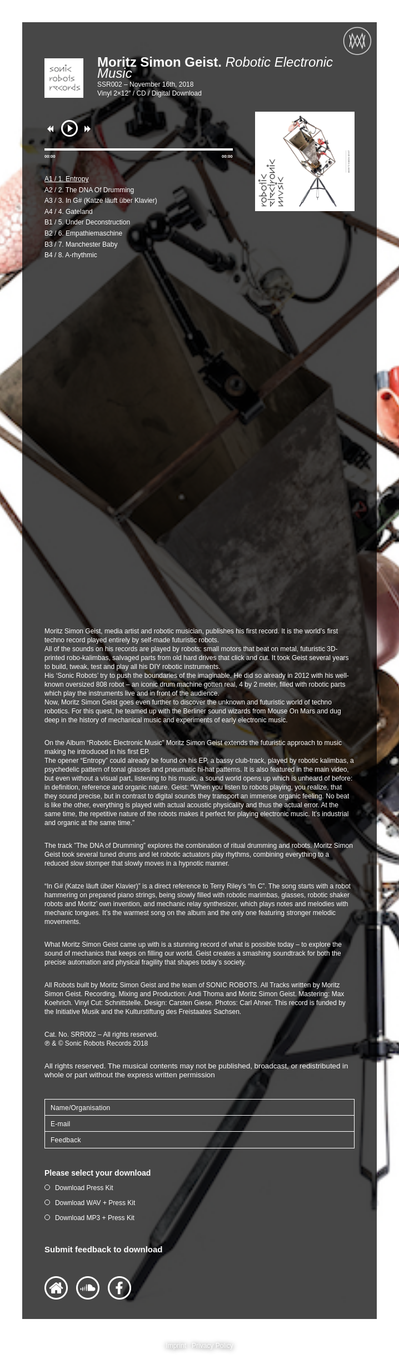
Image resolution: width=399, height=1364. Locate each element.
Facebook (119, 1288)
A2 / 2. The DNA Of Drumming (89, 190)
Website (56, 1288)
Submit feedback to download (103, 1249)
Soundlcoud (87, 1288)
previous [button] (52, 129)
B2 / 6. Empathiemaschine (83, 233)
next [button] (90, 129)
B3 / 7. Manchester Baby (80, 244)
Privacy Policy (212, 1346)
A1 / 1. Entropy (66, 179)
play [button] (69, 128)
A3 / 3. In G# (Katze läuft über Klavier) (100, 200)
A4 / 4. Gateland (68, 212)
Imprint (176, 1346)
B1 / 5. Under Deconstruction (87, 222)
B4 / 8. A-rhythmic (70, 255)
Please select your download (97, 1172)
